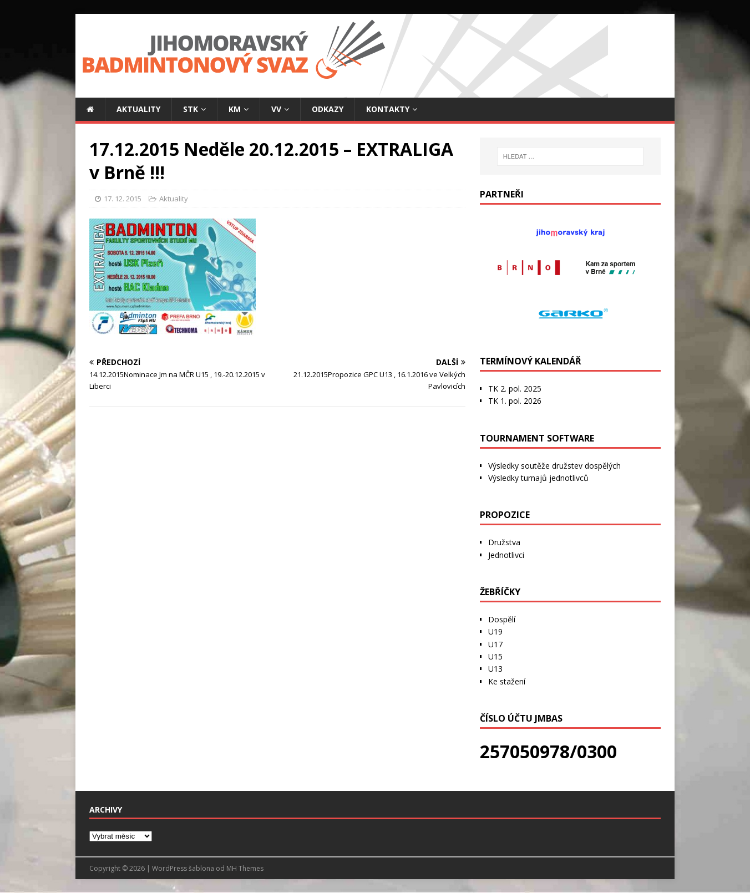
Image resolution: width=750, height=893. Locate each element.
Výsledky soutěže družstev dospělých (554, 465)
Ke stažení (506, 681)
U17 (495, 644)
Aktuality (138, 109)
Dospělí (501, 619)
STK (190, 109)
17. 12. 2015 (122, 199)
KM (235, 109)
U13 (495, 668)
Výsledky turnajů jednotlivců (538, 478)
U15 (495, 656)
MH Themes (244, 868)
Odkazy (327, 109)
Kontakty (387, 109)
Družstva (504, 542)
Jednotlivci (506, 555)
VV (276, 109)
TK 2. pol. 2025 (514, 388)
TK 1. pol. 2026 (514, 400)
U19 (495, 631)
